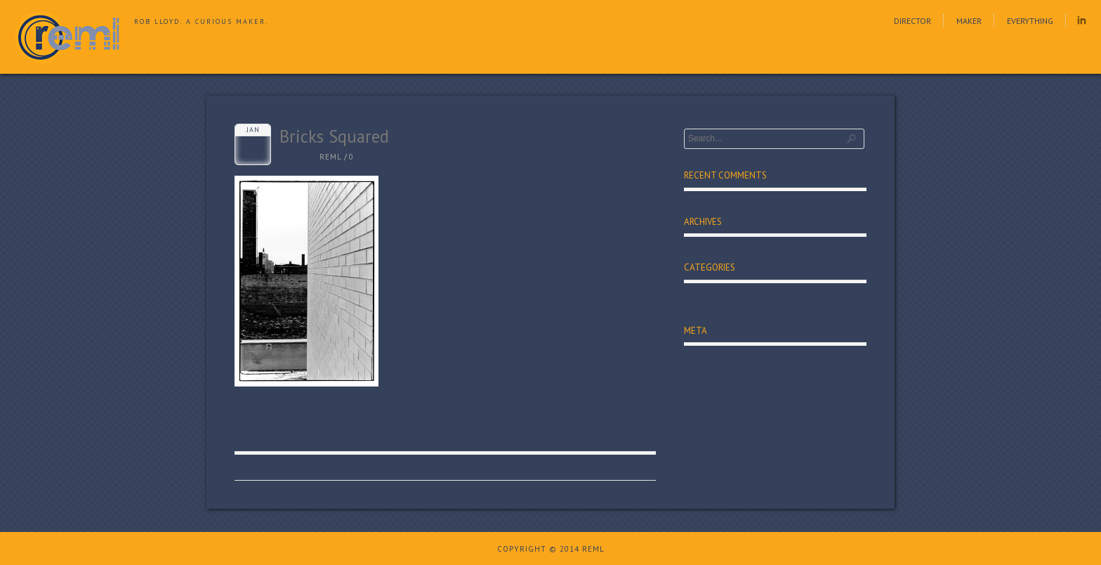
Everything (1030, 20)
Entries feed (709, 374)
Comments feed (717, 391)
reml (330, 157)
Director (912, 20)
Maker (969, 20)
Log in (696, 357)
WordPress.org (715, 408)
